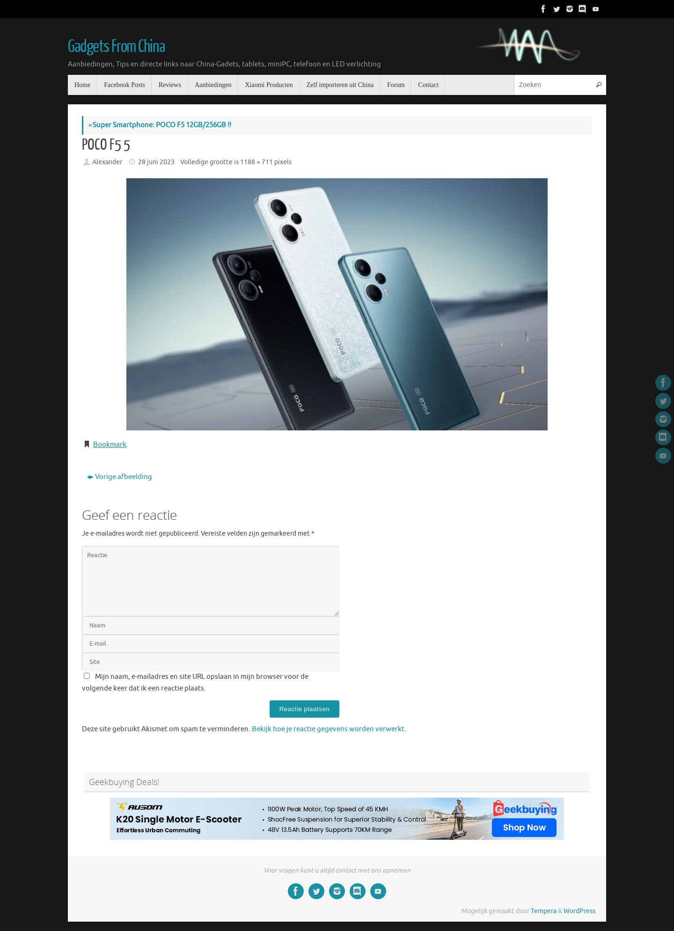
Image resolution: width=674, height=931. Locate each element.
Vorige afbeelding (119, 477)
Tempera (544, 911)
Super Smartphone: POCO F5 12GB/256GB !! (159, 125)
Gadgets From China (116, 46)
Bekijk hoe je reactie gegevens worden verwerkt (328, 729)
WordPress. (580, 911)
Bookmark (109, 444)
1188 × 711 (256, 162)
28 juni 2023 (156, 162)
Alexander (107, 162)
